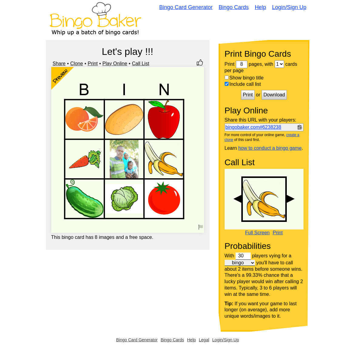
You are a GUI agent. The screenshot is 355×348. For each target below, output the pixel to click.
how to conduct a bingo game (270, 148)
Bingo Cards (234, 7)
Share (59, 63)
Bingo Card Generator (186, 7)
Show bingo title (244, 77)
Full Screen (257, 232)
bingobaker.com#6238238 (253, 127)
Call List (140, 63)
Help (260, 7)
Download (274, 94)
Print (93, 63)
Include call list (243, 84)
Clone (76, 63)
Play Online (114, 63)
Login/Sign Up (289, 7)
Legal (204, 340)
